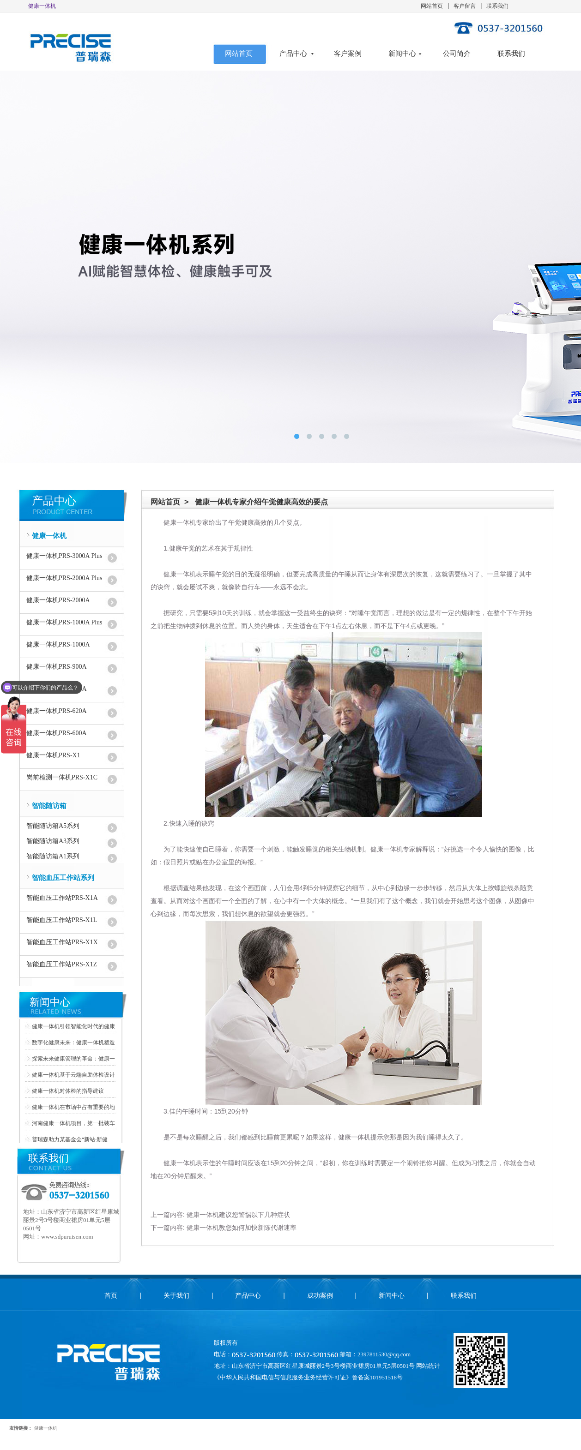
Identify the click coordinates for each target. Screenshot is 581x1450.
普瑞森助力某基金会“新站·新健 (70, 1139)
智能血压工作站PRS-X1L (61, 920)
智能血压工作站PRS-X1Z (61, 964)
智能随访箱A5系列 (52, 825)
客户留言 (465, 6)
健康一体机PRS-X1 (53, 755)
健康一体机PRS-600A (56, 733)
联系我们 (497, 6)
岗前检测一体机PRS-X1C (61, 777)
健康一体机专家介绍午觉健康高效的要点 (261, 502)
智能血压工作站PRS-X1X (62, 942)
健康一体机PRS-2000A (58, 600)
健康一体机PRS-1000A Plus (64, 622)
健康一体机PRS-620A (56, 710)
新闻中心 (402, 53)
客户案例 (348, 53)
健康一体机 (49, 535)
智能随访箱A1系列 (52, 856)
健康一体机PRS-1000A (58, 644)
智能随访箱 (49, 805)
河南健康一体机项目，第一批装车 (73, 1123)
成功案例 (320, 1295)
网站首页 (432, 6)
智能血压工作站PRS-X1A (62, 897)
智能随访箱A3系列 (52, 841)
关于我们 (176, 1295)
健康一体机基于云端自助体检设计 (73, 1075)
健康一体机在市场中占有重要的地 (73, 1107)
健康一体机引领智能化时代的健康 (73, 1026)
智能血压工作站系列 (63, 877)
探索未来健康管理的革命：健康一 (73, 1058)
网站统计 (428, 1365)
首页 (110, 1295)
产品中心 (293, 53)
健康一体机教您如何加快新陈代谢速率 (242, 1227)
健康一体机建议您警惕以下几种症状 (238, 1214)
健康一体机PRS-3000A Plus (64, 555)
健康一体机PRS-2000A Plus (64, 578)
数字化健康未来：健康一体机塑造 (73, 1042)
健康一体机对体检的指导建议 (68, 1091)
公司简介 (457, 53)
